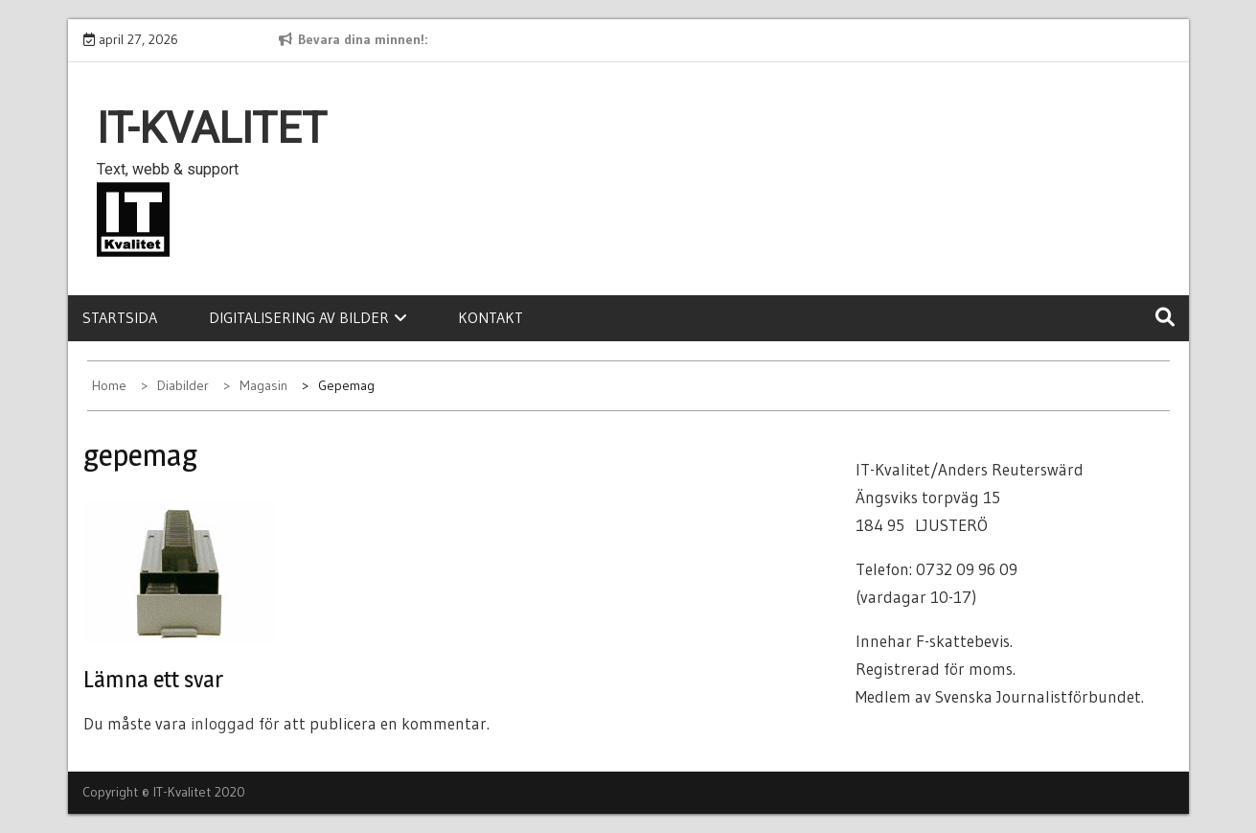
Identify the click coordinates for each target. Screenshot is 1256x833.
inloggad (223, 723)
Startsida (119, 317)
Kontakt (490, 317)
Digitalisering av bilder (307, 317)
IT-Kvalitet (212, 128)
